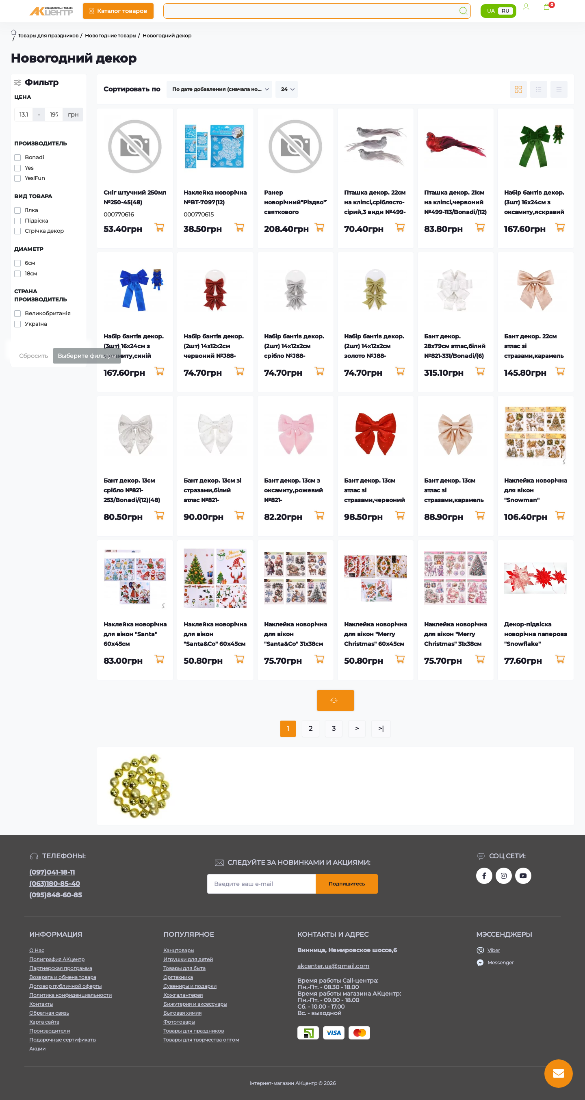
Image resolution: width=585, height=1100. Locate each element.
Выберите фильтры (87, 355)
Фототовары (179, 1022)
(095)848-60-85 (55, 895)
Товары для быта (184, 968)
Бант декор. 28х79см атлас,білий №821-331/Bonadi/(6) (454, 346)
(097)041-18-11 (52, 872)
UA (491, 11)
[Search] (463, 11)
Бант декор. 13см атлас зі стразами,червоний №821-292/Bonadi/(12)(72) (375, 500)
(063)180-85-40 (54, 884)
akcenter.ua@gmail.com (333, 966)
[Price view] (559, 89)
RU (505, 11)
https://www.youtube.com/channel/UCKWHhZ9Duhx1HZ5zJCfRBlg (523, 876)
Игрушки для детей (188, 959)
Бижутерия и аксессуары (195, 1004)
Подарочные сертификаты (62, 1040)
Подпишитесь (347, 884)
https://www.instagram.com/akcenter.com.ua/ (504, 876)
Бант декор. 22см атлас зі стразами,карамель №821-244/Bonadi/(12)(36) (533, 356)
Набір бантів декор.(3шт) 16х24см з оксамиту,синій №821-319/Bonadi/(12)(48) (134, 356)
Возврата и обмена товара (62, 977)
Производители (49, 1031)
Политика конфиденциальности (70, 995)
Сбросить (33, 355)
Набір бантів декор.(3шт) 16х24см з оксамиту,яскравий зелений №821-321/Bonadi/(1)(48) (534, 212)
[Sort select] (219, 89)
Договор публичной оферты (65, 986)
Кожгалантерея (183, 995)
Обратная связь (49, 1013)
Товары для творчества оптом (201, 1040)
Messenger (501, 962)
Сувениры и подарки (190, 986)
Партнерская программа (60, 968)
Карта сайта (44, 1022)
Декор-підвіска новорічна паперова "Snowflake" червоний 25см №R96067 (535, 644)
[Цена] (23, 114)
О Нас (36, 950)
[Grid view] (518, 89)
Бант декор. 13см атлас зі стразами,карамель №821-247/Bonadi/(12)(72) (455, 500)
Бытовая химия (182, 1013)
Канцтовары (178, 950)
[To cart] (159, 228)
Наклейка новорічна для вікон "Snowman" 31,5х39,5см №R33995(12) (535, 500)
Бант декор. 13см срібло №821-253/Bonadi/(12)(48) (132, 490)
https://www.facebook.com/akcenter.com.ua (484, 876)
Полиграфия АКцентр (56, 959)
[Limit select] (286, 89)
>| (381, 728)
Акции (37, 1049)
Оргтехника (178, 977)
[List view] (538, 89)
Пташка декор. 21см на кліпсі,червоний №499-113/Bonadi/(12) (455, 202)
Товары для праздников (193, 1031)
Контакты (41, 1004)
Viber (494, 950)
